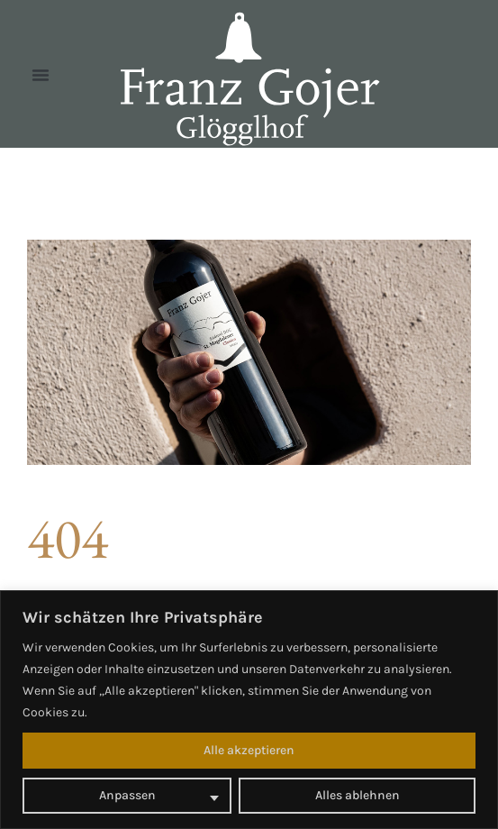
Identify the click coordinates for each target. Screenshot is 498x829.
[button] (40, 74)
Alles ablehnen (357, 795)
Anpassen (127, 795)
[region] (249, 709)
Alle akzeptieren (249, 750)
